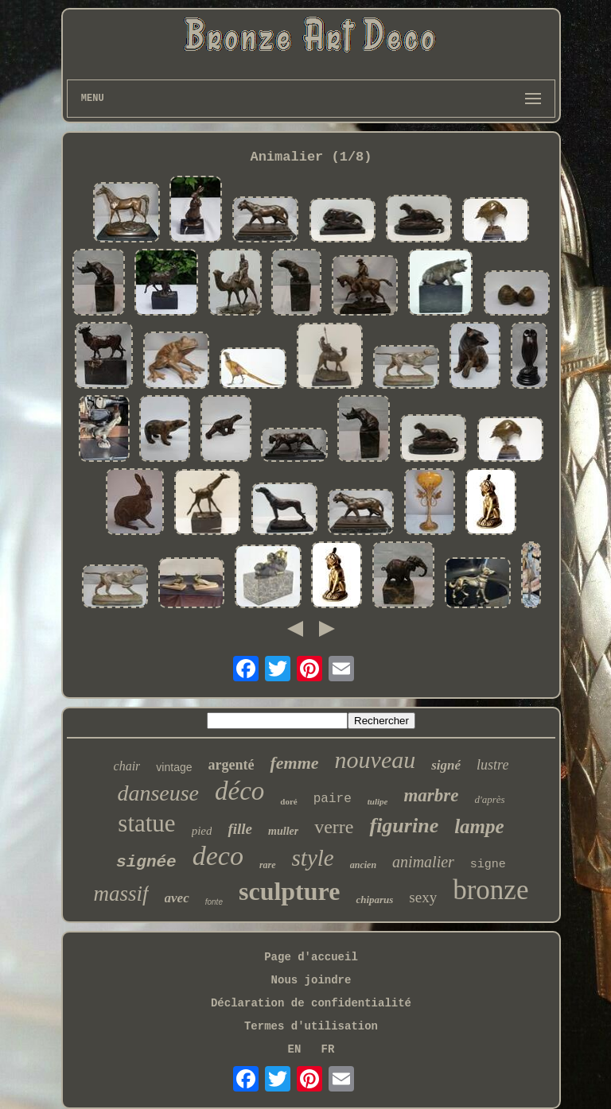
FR (328, 1049)
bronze (490, 889)
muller (283, 831)
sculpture (289, 891)
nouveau (375, 759)
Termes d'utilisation (311, 1026)
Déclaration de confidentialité (311, 1003)
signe (488, 864)
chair (127, 766)
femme (294, 763)
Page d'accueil (311, 957)
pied (202, 830)
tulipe (378, 801)
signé (446, 765)
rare (267, 865)
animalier (423, 862)
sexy (423, 897)
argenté (231, 765)
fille (240, 828)
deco (218, 856)
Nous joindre (311, 980)
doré (288, 801)
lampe (479, 826)
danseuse (158, 793)
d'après (489, 799)
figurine (403, 825)
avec (177, 897)
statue (146, 823)
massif (121, 893)
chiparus (374, 899)
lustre (492, 765)
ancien (363, 865)
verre (333, 826)
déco (239, 791)
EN (295, 1049)
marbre (430, 795)
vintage (174, 767)
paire (332, 799)
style (313, 858)
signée (146, 862)
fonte (214, 902)
